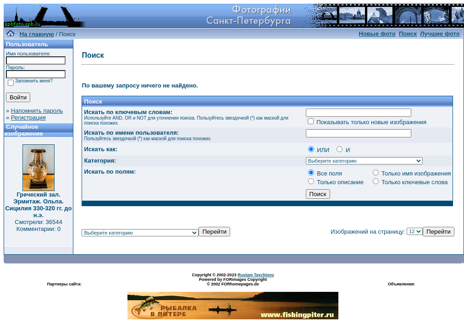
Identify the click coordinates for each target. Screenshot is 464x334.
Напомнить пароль (37, 110)
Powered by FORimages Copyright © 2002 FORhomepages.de (233, 281)
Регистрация (28, 117)
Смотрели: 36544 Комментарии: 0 (38, 225)
